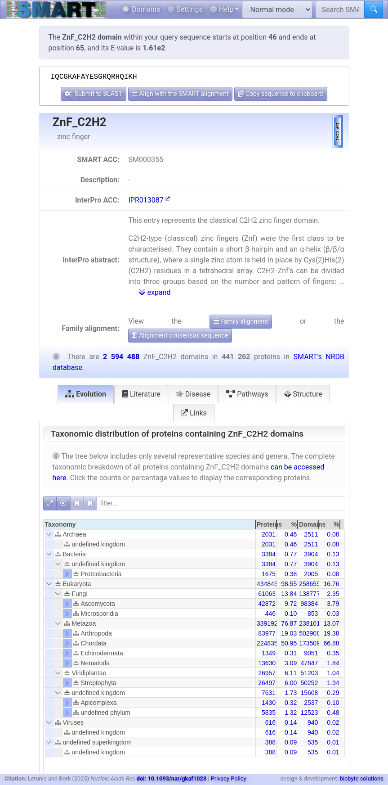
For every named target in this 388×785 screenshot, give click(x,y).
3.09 (291, 663)
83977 (267, 633)
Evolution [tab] (85, 394)
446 (270, 613)
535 (313, 742)
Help (222, 9)
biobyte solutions (362, 778)
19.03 (289, 633)
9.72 (291, 603)
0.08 (333, 534)
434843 (267, 583)
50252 (309, 682)
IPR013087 (148, 200)
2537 (311, 702)
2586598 (311, 583)
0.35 (333, 653)
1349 (269, 653)
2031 (269, 534)
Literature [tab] (141, 394)
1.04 (333, 673)
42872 (267, 603)
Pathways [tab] (247, 394)
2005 (311, 573)
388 (270, 742)
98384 (309, 603)
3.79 (333, 603)
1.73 (291, 692)
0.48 (333, 712)
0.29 (333, 692)
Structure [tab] (303, 394)
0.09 (291, 742)
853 (313, 613)
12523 (309, 712)
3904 (311, 554)
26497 (267, 682)
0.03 (333, 613)
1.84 (333, 663)
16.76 (331, 583)
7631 (269, 692)
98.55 (289, 583)
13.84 (289, 593)
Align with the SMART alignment (180, 93)
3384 (269, 554)
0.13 (333, 554)
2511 (311, 534)
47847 (309, 663)
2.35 (333, 593)
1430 (269, 702)
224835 (267, 643)
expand (154, 292)
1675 (269, 573)
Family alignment (241, 321)
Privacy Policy (228, 778)
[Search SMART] (340, 9)
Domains (141, 9)
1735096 (311, 643)
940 (313, 722)
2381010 (311, 623)
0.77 (291, 554)
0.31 (291, 653)
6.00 (291, 682)
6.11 (291, 673)
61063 (267, 593)
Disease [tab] (193, 394)
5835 (269, 712)
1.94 (333, 682)
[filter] (220, 503)
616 (270, 722)
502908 (309, 633)
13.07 (331, 623)
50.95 (289, 643)
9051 (311, 653)
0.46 (291, 534)
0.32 (291, 702)
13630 (267, 663)
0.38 (291, 573)
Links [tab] (194, 413)
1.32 (291, 712)
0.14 (291, 722)
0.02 (333, 722)
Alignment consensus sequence (180, 335)
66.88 (331, 643)
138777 (309, 593)
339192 (267, 623)
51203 (309, 673)
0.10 (291, 613)
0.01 (333, 742)
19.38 (331, 633)
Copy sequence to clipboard (280, 93)
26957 (267, 673)
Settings (184, 9)
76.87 (289, 623)
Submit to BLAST (93, 93)
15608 (309, 692)
